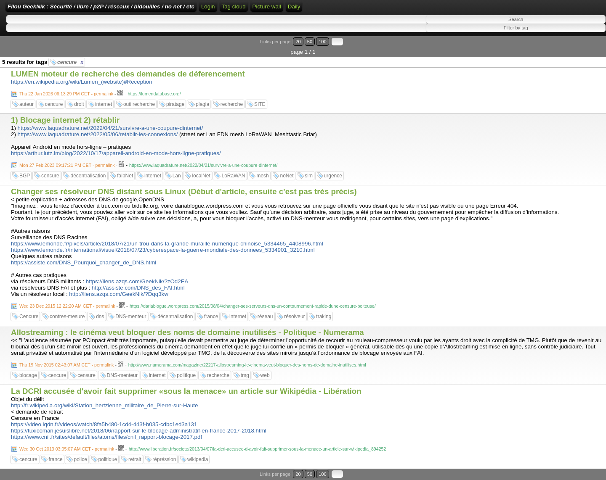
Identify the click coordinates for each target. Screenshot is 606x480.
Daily (294, 6)
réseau (265, 316)
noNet (286, 176)
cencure (70, 62)
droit (79, 104)
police (80, 459)
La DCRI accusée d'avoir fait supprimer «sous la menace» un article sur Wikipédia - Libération (186, 391)
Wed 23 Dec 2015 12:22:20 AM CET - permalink (67, 306)
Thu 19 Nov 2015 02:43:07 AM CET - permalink (66, 364)
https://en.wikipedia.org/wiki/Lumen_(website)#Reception (81, 82)
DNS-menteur (130, 316)
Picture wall (266, 6)
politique (186, 375)
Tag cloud (234, 6)
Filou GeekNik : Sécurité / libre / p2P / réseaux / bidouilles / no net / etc (101, 6)
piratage (175, 104)
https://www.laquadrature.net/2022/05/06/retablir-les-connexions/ (98, 134)
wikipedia (197, 459)
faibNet (125, 176)
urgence (333, 176)
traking (323, 316)
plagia (202, 104)
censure (86, 375)
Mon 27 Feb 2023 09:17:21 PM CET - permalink (67, 165)
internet (103, 104)
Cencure (28, 316)
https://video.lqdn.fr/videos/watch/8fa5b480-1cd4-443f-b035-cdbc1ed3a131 (104, 424)
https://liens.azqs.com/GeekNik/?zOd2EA (137, 281)
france (211, 316)
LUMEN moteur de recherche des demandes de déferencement (128, 73)
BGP (24, 176)
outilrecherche (139, 104)
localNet (201, 176)
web (265, 375)
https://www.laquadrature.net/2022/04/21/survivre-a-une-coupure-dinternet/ (110, 128)
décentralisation (88, 176)
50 (309, 41)
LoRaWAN (233, 176)
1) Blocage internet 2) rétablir (65, 120)
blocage (28, 375)
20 (297, 41)
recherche (232, 104)
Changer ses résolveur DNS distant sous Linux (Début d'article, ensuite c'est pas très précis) (184, 191)
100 (323, 41)
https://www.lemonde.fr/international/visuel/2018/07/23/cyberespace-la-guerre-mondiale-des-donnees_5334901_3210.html (163, 250)
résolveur (294, 316)
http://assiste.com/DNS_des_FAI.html (138, 288)
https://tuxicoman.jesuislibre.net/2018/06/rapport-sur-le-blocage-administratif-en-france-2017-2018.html (138, 430)
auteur (26, 104)
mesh (262, 176)
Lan (177, 176)
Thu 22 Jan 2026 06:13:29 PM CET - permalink (66, 93)
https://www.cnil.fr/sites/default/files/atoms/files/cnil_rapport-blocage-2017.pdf (106, 437)
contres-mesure (67, 316)
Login (208, 6)
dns (100, 316)
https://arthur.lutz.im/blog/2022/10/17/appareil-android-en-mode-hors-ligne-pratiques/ (116, 153)
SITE (260, 104)
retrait (134, 459)
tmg (245, 375)
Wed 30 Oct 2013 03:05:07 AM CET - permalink (66, 448)
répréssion (164, 459)
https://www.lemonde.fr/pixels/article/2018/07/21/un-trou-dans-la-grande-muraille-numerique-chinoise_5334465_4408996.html (167, 243)
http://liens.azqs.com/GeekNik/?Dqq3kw (118, 294)
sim (309, 176)
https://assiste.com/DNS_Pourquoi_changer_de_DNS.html (83, 262)
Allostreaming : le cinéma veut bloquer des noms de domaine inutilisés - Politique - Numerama (187, 332)
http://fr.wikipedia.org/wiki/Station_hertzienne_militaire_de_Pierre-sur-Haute (104, 405)
